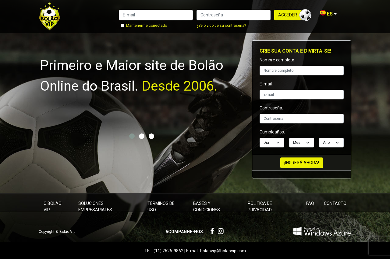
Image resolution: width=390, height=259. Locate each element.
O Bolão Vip (53, 206)
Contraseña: (271, 107)
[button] (132, 136)
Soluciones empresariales (95, 206)
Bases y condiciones (206, 206)
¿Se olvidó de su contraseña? (221, 25)
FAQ (310, 203)
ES (328, 14)
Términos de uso (161, 206)
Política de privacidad (260, 206)
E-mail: (266, 83)
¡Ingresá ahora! (301, 162)
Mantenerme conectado (146, 25)
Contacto (335, 203)
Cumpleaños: (272, 132)
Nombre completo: (277, 59)
